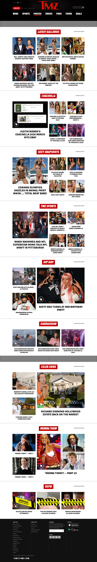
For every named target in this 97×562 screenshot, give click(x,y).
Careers (32, 528)
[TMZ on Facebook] (13, 2)
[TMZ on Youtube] (17, 2)
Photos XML (15, 550)
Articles (14, 533)
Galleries (15, 545)
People (14, 546)
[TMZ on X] (15, 2)
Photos (37, 13)
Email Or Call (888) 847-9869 (27, 8)
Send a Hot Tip (34, 526)
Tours (69, 13)
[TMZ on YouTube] (56, 537)
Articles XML (15, 535)
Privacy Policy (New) (17, 526)
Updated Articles (16, 537)
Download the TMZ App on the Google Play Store (73, 529)
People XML (15, 548)
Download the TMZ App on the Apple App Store (73, 525)
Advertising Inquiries (35, 529)
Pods (59, 13)
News (15, 13)
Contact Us (33, 524)
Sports (26, 13)
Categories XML (16, 543)
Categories (15, 541)
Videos (48, 13)
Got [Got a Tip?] (16, 8)
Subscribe (62, 530)
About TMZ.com (16, 524)
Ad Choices (15, 529)
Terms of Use (16, 528)
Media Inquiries (34, 531)
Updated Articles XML (17, 539)
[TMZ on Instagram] (20, 2)
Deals (79, 13)
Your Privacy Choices (17, 531)
